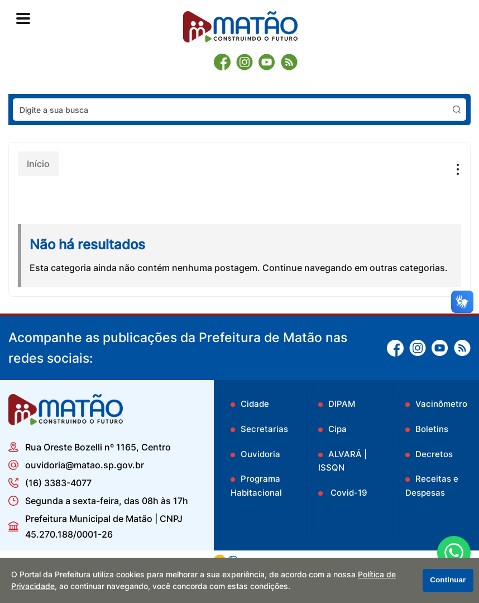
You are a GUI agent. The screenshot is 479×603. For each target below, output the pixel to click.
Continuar (448, 580)
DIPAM (341, 403)
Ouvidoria (260, 454)
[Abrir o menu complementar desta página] (455, 169)
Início (38, 163)
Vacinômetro (441, 403)
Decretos (434, 454)
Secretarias (264, 429)
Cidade (255, 403)
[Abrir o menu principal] (23, 18)
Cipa (337, 429)
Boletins (431, 429)
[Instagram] (244, 62)
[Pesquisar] (457, 109)
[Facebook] (222, 62)
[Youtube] (266, 62)
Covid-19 (347, 492)
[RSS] (289, 62)
